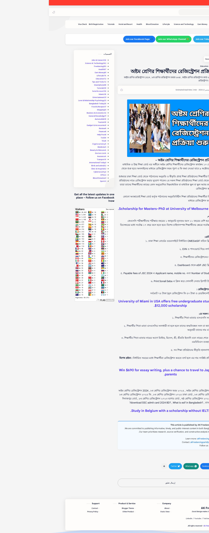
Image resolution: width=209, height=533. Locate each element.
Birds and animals (49, 165)
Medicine (53, 147)
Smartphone (51, 84)
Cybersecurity (51, 171)
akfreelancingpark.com (158, 438)
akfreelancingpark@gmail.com (155, 442)
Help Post (52, 134)
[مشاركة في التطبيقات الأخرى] (115, 466)
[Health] (90, 24)
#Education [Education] (168, 457)
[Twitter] (157, 518)
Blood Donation (50, 178)
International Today (48, 162)
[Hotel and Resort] (77, 24)
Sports (54, 181)
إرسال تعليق (121, 483)
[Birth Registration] (47, 24)
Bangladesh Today (48, 103)
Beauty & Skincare (49, 150)
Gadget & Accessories (47, 125)
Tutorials (52, 88)
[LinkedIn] (140, 518)
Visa (55, 140)
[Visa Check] (33, 24)
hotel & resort (50, 91)
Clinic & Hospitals (49, 168)
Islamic (53, 94)
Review (53, 128)
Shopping (52, 109)
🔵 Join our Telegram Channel (162, 39)
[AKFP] (165, 89)
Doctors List (51, 153)
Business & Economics (47, 112)
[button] (5, 12)
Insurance (52, 156)
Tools (54, 137)
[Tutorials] (62, 24)
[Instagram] (166, 518)
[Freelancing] (165, 24)
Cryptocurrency (50, 143)
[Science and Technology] (135, 24)
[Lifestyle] (117, 24)
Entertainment (50, 97)
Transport (52, 159)
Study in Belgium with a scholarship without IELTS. (121, 411)
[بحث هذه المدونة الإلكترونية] (153, 12)
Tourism (53, 122)
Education (52, 78)
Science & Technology (46, 63)
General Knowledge (48, 116)
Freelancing (51, 66)
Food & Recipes (50, 106)
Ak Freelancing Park (192, 12)
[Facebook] (176, 518)
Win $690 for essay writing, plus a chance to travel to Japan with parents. (121, 372)
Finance (53, 131)
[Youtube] (148, 518)
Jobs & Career (50, 60)
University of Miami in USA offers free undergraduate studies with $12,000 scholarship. (121, 303)
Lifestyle (52, 75)
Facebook (164, 445)
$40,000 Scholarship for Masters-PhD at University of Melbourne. (121, 209)
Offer (54, 174)
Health (53, 69)
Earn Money (51, 72)
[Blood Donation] (103, 24)
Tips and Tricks (50, 81)
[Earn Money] (153, 24)
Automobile (51, 119)
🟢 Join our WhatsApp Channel (124, 39)
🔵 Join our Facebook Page (90, 39)
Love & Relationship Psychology (43, 100)
